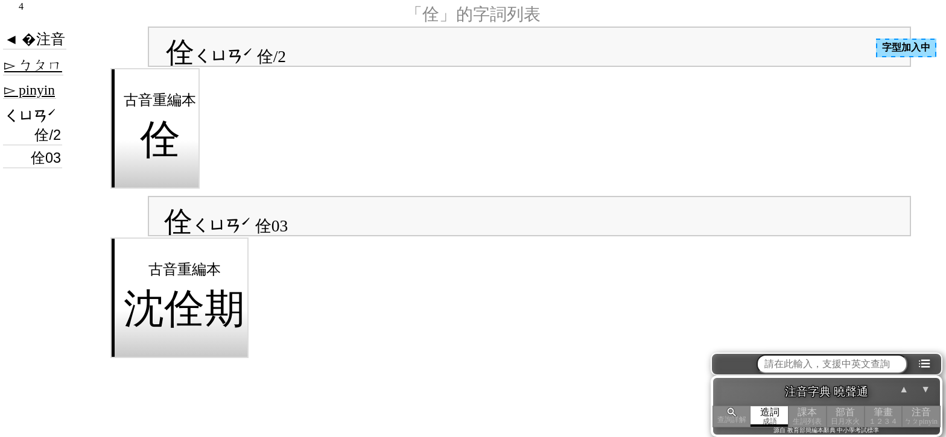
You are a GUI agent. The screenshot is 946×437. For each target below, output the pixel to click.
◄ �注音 (34, 39)
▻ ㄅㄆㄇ (33, 65)
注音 (921, 416)
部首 (846, 416)
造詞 (770, 416)
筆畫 (884, 416)
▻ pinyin (29, 90)
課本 (808, 416)
